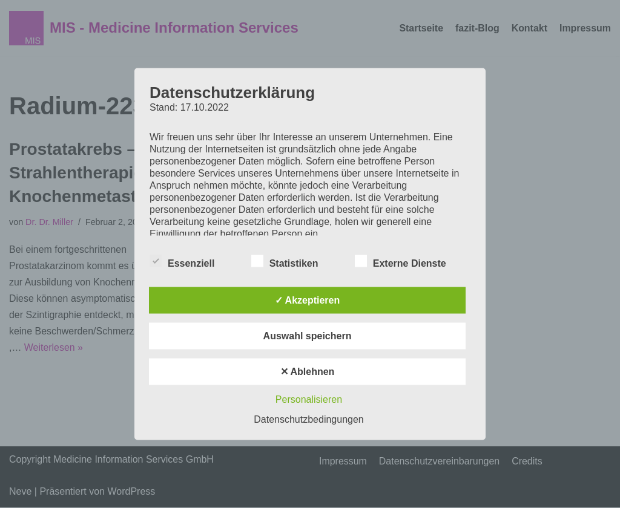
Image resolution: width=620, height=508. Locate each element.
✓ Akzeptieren (307, 300)
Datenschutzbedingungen (308, 419)
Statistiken (284, 261)
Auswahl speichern (307, 336)
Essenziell (182, 261)
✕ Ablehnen (307, 371)
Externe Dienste (400, 261)
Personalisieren (308, 399)
